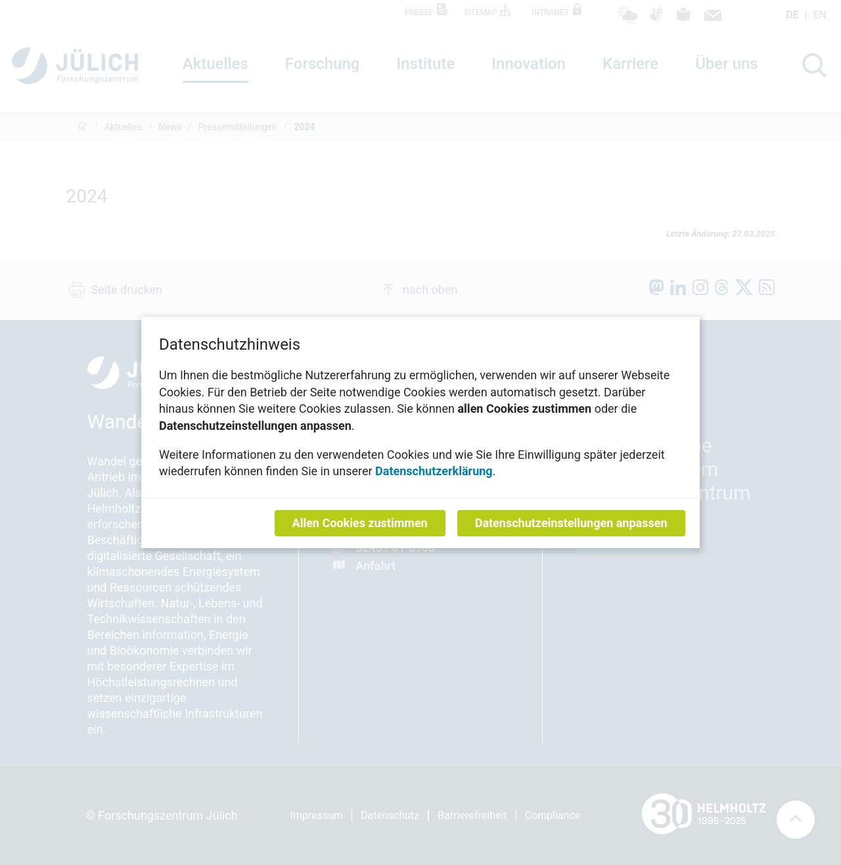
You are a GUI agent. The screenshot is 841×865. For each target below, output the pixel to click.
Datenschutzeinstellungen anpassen (571, 523)
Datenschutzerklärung (434, 471)
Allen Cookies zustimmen (360, 523)
